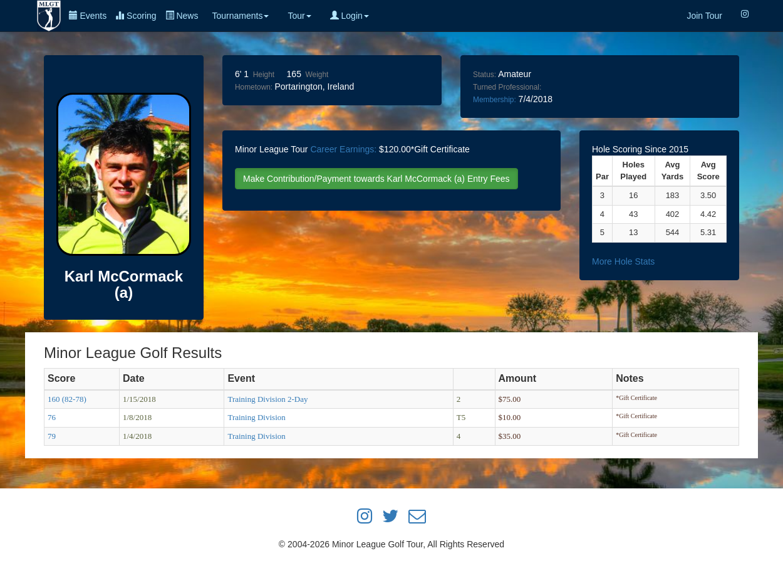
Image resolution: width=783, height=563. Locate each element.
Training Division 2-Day (267, 399)
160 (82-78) (67, 399)
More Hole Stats (623, 261)
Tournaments (240, 16)
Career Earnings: (343, 149)
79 (52, 436)
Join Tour (704, 16)
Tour (299, 16)
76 (52, 417)
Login (349, 16)
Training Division (256, 417)
